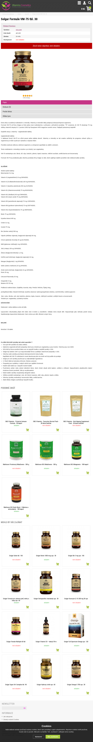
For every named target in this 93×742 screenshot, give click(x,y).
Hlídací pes (7, 116)
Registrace (12, 26)
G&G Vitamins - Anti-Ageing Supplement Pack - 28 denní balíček (76, 422)
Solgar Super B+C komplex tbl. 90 (16, 685)
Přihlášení (6, 26)
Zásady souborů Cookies (11, 719)
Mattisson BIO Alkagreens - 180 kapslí (76, 464)
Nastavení (38, 737)
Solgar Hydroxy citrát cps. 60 (46, 685)
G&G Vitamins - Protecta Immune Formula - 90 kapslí (16, 422)
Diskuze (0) (7, 107)
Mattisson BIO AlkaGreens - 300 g (46, 464)
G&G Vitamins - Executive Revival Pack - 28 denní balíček (46, 422)
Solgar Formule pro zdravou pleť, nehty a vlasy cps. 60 (16, 599)
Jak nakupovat (7, 716)
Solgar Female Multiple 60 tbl (15, 642)
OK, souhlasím (53, 737)
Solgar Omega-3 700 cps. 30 (76, 685)
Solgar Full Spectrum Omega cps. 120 (76, 642)
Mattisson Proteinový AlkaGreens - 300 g (16, 465)
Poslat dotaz (7, 111)
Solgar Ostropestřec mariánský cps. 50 (46, 599)
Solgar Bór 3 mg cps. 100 (76, 556)
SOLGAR (19, 30)
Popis (5, 102)
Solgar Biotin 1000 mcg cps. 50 (46, 556)
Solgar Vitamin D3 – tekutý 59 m (46, 642)
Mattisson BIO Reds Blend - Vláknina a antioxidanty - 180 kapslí (15, 508)
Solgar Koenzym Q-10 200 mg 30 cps (76, 599)
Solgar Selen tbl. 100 (16, 556)
